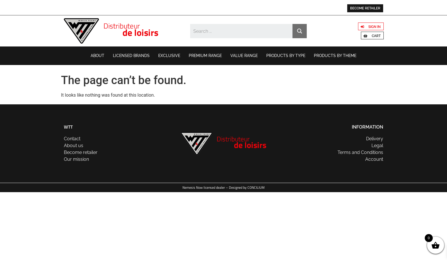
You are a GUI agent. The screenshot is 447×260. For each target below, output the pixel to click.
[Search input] (241, 31)
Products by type (285, 55)
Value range (244, 55)
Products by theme (335, 55)
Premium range (205, 55)
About (97, 55)
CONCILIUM (256, 187)
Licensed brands (131, 55)
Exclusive (169, 55)
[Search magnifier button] (299, 31)
